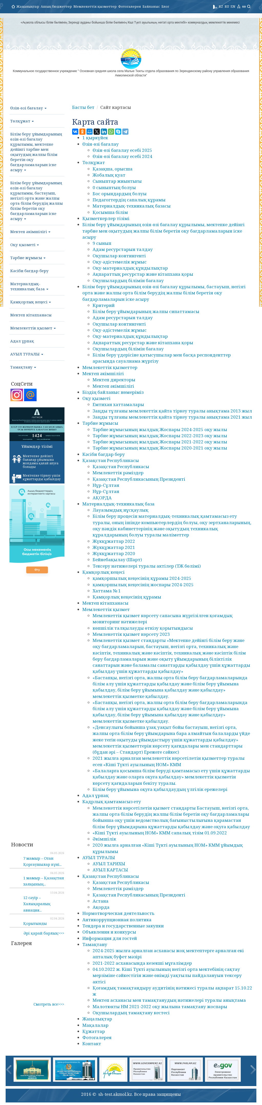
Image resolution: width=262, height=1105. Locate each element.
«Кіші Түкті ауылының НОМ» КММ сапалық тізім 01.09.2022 (160, 833)
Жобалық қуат (109, 175)
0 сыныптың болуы (114, 187)
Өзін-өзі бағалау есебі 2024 (122, 156)
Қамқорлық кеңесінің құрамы (127, 597)
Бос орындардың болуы (120, 194)
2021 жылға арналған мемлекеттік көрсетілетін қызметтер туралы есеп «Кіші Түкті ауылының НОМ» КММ (169, 761)
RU (227, 6)
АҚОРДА (102, 498)
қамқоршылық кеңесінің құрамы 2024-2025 (142, 578)
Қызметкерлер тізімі (105, 218)
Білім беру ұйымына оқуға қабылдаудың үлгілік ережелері (160, 789)
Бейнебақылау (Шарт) (117, 559)
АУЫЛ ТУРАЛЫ (26, 353)
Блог (165, 6)
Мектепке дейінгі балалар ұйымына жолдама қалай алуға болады (35, 461)
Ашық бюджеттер (56, 6)
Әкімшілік (104, 839)
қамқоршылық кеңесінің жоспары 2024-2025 (143, 585)
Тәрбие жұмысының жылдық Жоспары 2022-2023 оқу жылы (160, 436)
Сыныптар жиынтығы (117, 181)
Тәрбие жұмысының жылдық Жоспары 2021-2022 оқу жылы (160, 442)
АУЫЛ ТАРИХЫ (109, 864)
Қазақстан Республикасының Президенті (139, 479)
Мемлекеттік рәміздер (118, 473)
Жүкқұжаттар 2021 (114, 547)
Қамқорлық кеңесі (30, 301)
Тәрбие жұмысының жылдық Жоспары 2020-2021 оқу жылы (160, 448)
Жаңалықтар (27, 6)
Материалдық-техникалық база (29, 286)
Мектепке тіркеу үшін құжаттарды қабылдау (36, 478)
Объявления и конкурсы (109, 932)
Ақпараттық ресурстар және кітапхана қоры (143, 274)
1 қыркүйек (95, 138)
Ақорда (101, 907)
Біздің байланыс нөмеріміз (113, 392)
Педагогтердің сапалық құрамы (129, 200)
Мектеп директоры (114, 380)
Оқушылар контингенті (119, 256)
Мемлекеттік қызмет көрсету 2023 (131, 634)
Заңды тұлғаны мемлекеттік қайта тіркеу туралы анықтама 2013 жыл (172, 411)
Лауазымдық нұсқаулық (120, 510)
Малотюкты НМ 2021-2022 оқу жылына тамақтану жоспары (160, 1006)
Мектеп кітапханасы (30, 314)
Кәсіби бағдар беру (29, 270)
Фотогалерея (129, 6)
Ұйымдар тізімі (36, 446)
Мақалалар (95, 1025)
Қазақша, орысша (113, 169)
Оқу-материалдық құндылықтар (130, 268)
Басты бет (83, 107)
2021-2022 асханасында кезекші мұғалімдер (142, 963)
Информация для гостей (109, 938)
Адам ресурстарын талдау (123, 249)
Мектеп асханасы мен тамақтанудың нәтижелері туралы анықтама (169, 1000)
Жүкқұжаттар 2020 (114, 553)
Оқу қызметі (24, 244)
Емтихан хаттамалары (118, 404)
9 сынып (102, 243)
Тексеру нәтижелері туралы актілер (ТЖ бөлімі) (147, 566)
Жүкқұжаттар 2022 (114, 541)
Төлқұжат (22, 120)
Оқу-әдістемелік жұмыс (120, 262)
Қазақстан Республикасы (110, 460)
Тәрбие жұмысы (28, 257)
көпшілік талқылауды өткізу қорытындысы (143, 628)
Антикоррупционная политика (116, 920)
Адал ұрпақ (22, 340)
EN (233, 6)
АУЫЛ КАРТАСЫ (110, 870)
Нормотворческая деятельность (118, 913)
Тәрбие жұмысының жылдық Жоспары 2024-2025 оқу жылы (160, 429)
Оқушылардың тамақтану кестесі (131, 1013)
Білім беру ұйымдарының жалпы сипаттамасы (146, 311)
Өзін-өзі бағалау (28, 107)
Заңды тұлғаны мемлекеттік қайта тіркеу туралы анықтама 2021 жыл (172, 417)
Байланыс (151, 6)
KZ (221, 6)
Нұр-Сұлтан (106, 485)
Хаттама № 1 (107, 591)
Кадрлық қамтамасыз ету (111, 801)
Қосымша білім (110, 212)
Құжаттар (93, 1031)
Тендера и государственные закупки (123, 926)
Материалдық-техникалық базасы (132, 206)
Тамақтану (23, 367)
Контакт (91, 1043)
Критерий (104, 305)
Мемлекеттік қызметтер (95, 6)
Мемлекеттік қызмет (33, 327)
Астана (100, 901)
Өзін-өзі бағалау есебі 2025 (122, 150)
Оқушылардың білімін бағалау (128, 280)
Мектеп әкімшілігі (30, 231)
